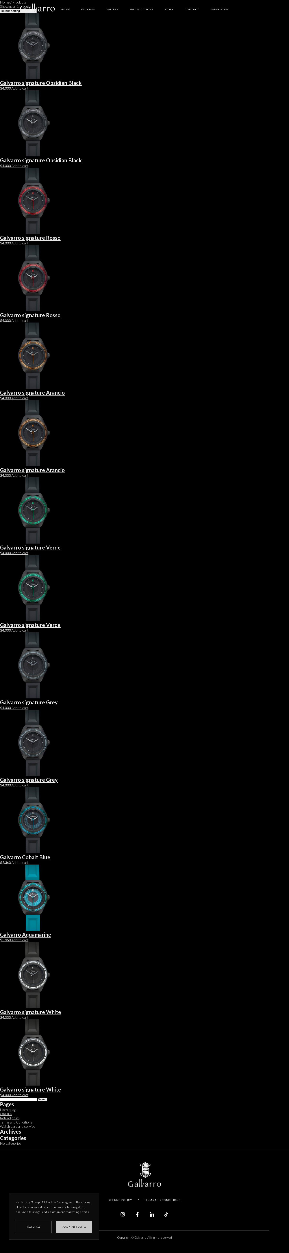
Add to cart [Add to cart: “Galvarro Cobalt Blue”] (19, 862)
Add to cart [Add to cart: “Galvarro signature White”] (19, 1017)
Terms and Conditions (16, 1122)
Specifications (142, 9)
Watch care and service (17, 1126)
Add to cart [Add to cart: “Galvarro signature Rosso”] (19, 243)
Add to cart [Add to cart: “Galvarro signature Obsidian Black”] (19, 88)
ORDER (6, 1114)
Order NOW (219, 9)
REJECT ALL (33, 1227)
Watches (88, 9)
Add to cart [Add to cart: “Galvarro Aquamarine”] (19, 940)
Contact (192, 9)
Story (169, 9)
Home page (9, 1109)
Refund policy (10, 1118)
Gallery (112, 9)
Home (65, 9)
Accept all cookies (74, 1227)
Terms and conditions (162, 1200)
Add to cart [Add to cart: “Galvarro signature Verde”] (19, 553)
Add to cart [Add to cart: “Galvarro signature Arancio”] (19, 398)
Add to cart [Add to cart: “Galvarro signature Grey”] (19, 707)
